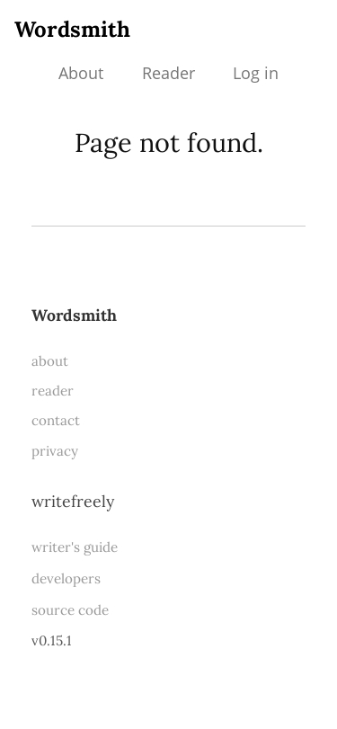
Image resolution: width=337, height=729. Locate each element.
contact (55, 420)
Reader (168, 73)
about (49, 360)
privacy (54, 450)
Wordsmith (72, 29)
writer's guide (74, 547)
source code (70, 609)
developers (66, 578)
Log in (256, 73)
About (80, 73)
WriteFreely (72, 501)
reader (52, 390)
